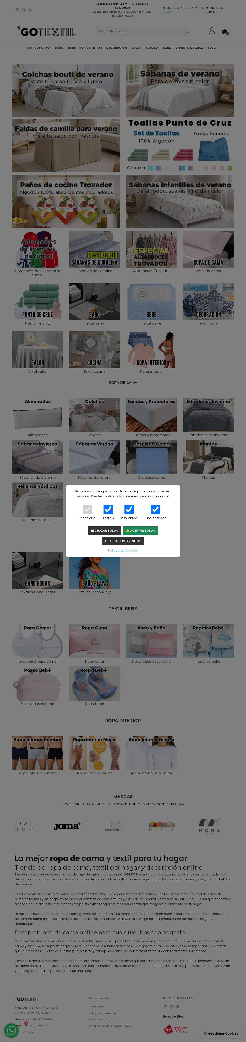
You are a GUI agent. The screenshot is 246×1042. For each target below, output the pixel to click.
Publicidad (129, 512)
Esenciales (87, 512)
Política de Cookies (123, 550)
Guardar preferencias (123, 541)
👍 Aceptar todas (140, 530)
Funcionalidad (155, 512)
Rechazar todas (104, 530)
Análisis (108, 512)
